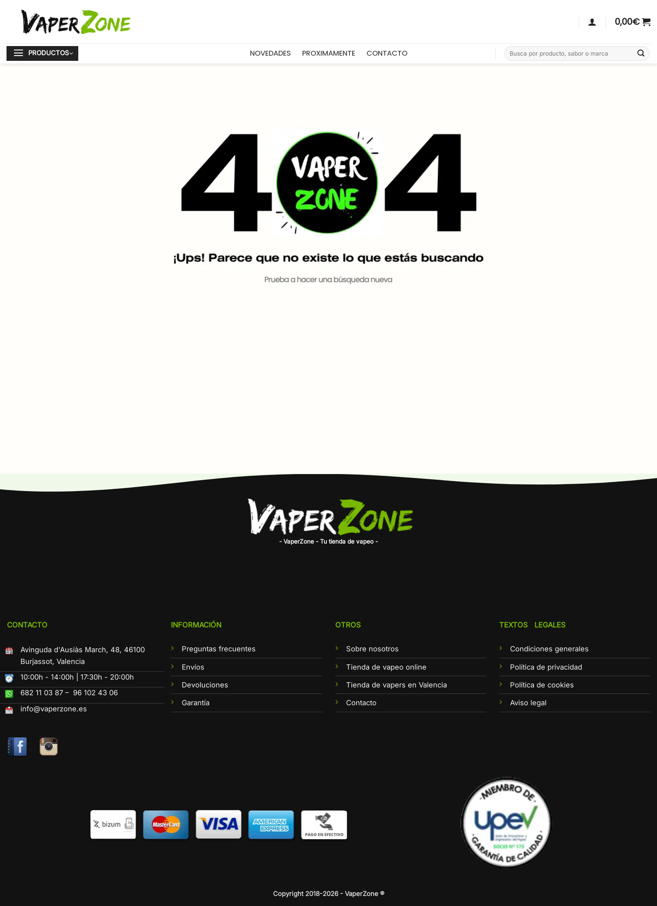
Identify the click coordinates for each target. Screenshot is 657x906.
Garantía (196, 702)
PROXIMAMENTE (328, 53)
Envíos (193, 667)
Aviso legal (528, 702)
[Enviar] (641, 53)
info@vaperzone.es (53, 708)
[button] (632, 21)
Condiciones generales (549, 648)
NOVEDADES (270, 53)
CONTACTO (387, 53)
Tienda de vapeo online (386, 667)
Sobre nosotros (372, 648)
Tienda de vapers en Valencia (396, 684)
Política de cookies (542, 684)
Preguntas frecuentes (219, 648)
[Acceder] (592, 21)
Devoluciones (205, 684)
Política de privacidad (546, 667)
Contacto (361, 702)
